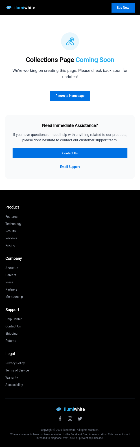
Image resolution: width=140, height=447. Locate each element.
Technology (13, 224)
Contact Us (70, 153)
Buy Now (123, 7)
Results (10, 231)
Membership (14, 296)
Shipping (11, 333)
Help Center (13, 319)
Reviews (11, 238)
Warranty (11, 377)
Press (9, 282)
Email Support (70, 167)
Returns (10, 340)
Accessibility (14, 385)
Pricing (10, 245)
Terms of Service (17, 370)
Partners (11, 289)
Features (11, 216)
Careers (10, 275)
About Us (11, 268)
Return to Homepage (69, 96)
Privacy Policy (15, 363)
